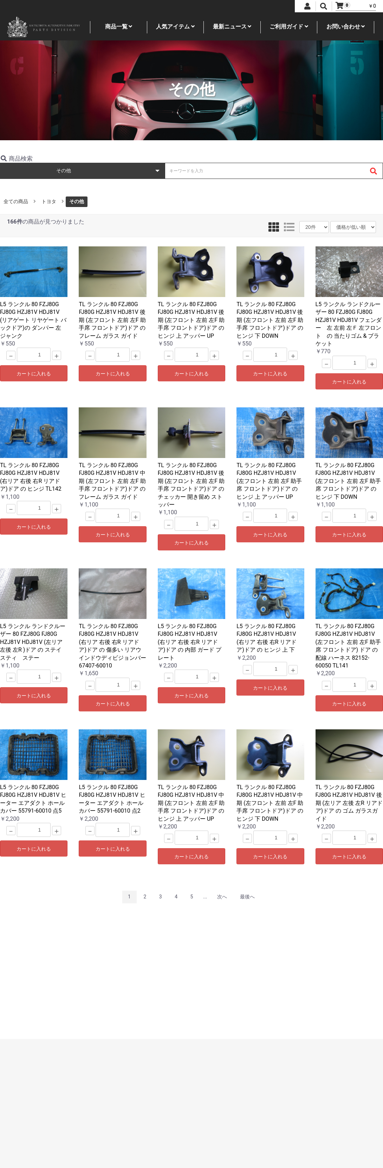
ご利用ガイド (289, 26)
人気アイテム (175, 26)
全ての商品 (16, 201)
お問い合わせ (345, 26)
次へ (222, 896)
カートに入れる (34, 373)
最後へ (247, 896)
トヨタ (48, 201)
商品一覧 (118, 26)
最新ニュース (232, 26)
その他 (76, 201)
